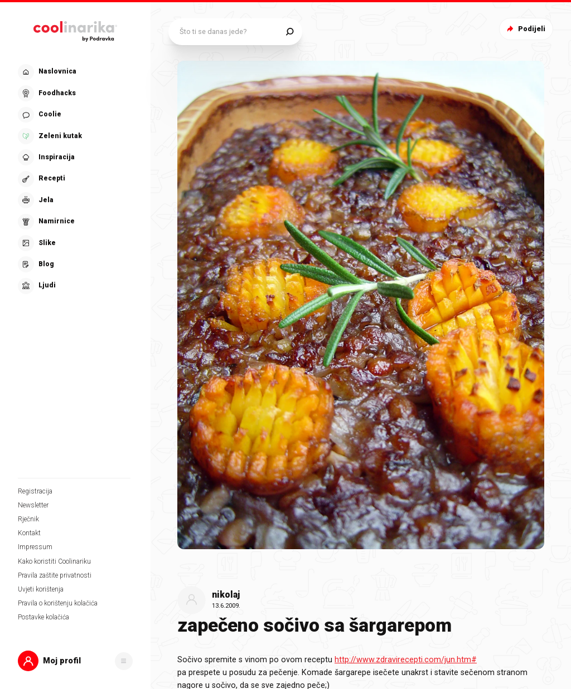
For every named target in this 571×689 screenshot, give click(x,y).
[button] (75, 661)
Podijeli (525, 28)
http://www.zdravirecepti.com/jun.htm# (406, 659)
